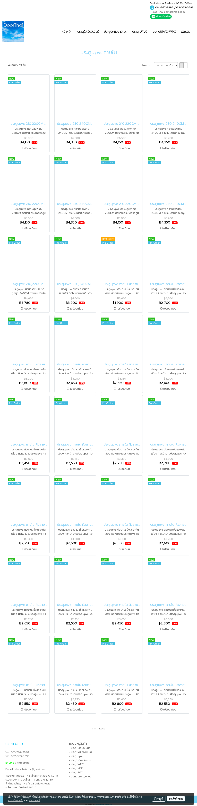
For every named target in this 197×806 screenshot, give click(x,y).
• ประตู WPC (76, 764)
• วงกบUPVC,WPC (80, 777)
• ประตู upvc (76, 756)
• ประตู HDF (76, 768)
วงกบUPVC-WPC (164, 31)
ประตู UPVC (139, 31)
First (95, 729)
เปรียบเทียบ (30, 148)
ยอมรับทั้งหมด (176, 798)
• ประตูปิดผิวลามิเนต (80, 752)
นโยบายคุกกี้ (34, 800)
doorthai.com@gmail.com (168, 12)
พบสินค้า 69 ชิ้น (17, 65)
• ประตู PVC (76, 772)
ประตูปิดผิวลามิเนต (115, 31)
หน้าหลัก (67, 31)
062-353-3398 (184, 7)
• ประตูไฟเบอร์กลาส (80, 760)
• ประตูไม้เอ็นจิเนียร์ (79, 748)
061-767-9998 (164, 7)
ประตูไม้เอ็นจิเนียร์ (88, 31)
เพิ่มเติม (185, 31)
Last (102, 729)
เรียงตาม (147, 65)
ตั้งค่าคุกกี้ (158, 798)
